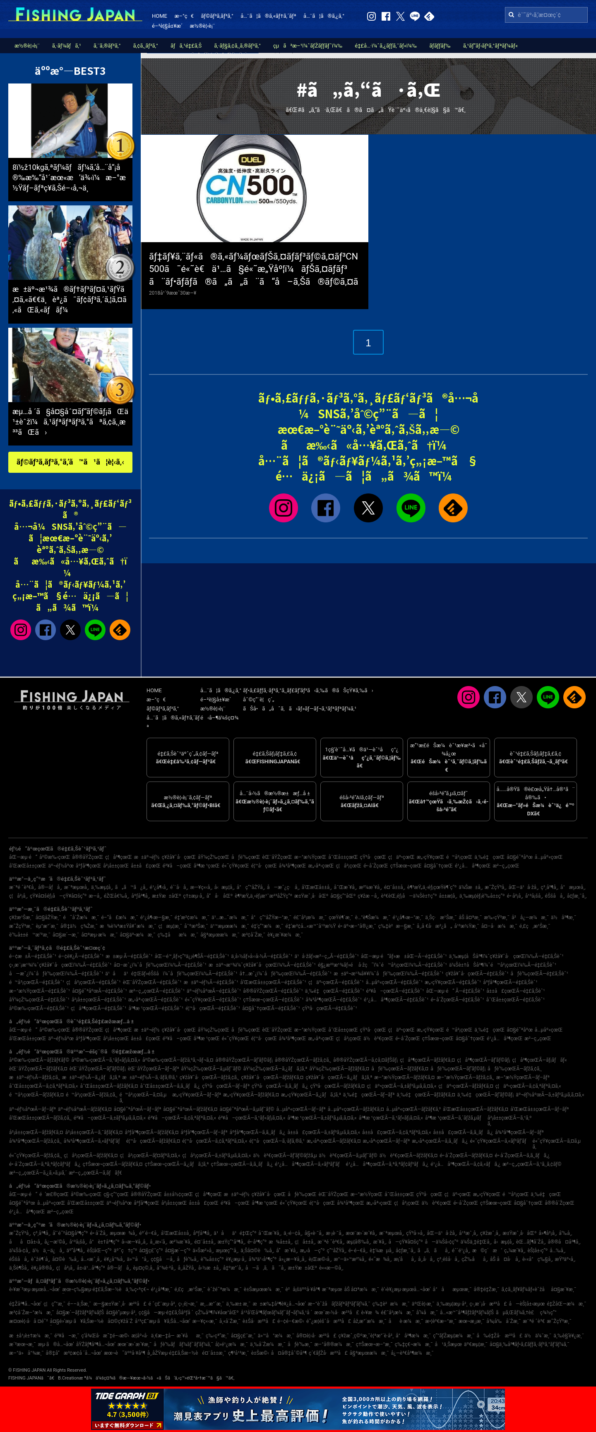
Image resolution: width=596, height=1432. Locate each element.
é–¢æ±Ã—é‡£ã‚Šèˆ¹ (32, 956)
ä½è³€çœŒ (378, 1038)
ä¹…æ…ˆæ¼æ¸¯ (230, 917)
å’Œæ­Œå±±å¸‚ (317, 887)
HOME (159, 16)
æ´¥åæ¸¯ (190, 1336)
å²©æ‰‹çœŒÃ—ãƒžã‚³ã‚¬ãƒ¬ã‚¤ (178, 1060)
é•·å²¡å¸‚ (515, 896)
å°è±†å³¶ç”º (104, 1242)
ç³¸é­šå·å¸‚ (448, 1259)
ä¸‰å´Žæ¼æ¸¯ (268, 1344)
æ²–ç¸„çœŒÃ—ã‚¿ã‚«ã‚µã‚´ (38, 1173)
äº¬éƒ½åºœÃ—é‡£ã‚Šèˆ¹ (214, 991)
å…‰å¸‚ (557, 1250)
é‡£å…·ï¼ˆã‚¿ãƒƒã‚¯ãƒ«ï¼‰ (386, 46)
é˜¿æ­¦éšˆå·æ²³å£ (328, 1321)
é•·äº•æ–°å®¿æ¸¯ (357, 926)
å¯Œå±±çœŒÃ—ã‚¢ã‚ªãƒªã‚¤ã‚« (43, 1086)
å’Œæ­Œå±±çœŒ (27, 866)
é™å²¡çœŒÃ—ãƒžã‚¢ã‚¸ (92, 1095)
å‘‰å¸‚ (565, 1233)
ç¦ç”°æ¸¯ (54, 1304)
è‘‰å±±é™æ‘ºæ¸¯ (29, 935)
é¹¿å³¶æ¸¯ (162, 1289)
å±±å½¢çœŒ (178, 1194)
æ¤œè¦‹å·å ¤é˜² (28, 1321)
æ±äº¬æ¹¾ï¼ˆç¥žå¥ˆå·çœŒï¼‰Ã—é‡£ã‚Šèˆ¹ (262, 965)
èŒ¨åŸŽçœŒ (277, 857)
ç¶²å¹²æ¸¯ (238, 1353)
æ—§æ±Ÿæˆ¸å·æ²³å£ (119, 1304)
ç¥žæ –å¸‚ (368, 896)
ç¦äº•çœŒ (401, 857)
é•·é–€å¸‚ (358, 1250)
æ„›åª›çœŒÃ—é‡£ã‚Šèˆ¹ (155, 1000)
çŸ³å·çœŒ (373, 857)
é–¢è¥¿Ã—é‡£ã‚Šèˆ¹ (80, 956)
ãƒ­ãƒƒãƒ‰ (439, 46)
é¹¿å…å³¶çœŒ (472, 866)
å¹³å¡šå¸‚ (534, 896)
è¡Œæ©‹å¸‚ (320, 1259)
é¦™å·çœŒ (264, 866)
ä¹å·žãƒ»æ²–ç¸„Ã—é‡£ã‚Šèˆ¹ (327, 956)
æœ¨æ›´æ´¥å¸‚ (361, 1233)
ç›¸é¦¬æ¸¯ (188, 1304)
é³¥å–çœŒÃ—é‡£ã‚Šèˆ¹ (395, 991)
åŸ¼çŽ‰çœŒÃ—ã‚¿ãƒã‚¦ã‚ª (275, 1069)
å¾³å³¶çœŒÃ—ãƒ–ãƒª (519, 1132)
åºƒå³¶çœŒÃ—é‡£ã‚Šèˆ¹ (510, 982)
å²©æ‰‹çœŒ (54, 857)
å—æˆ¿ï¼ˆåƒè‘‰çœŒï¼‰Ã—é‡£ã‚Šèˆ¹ (56, 974)
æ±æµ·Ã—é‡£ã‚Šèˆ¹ (129, 956)
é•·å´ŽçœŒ (375, 866)
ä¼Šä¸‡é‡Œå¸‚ (476, 1242)
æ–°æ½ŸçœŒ (310, 857)
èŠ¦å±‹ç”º (537, 1250)
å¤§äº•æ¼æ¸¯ (137, 935)
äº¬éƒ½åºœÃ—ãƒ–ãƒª (32, 1109)
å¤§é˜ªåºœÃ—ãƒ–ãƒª (137, 1109)
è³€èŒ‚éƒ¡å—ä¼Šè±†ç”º (409, 896)
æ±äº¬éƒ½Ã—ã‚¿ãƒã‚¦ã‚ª (91, 1077)
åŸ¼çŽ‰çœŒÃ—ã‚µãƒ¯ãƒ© (211, 1069)
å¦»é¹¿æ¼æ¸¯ (231, 1344)
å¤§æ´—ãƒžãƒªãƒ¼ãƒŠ (80, 1312)
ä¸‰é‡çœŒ (489, 857)
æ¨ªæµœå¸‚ (76, 887)
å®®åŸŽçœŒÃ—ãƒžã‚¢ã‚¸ (303, 1060)
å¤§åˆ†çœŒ (438, 866)
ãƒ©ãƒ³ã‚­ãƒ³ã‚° (217, 16)
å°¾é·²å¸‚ (165, 1268)
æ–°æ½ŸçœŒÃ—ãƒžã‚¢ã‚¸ (465, 1077)
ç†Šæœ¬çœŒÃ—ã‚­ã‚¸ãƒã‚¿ (242, 1164)
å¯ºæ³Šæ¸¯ (196, 926)
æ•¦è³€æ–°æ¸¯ (441, 1321)
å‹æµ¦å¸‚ (224, 887)
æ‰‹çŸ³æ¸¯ (496, 917)
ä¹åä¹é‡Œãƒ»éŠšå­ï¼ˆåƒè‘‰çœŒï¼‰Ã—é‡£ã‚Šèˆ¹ (171, 974)
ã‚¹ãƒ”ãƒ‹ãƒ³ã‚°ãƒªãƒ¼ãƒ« (490, 46)
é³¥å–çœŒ (177, 866)
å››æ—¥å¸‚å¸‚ (135, 1242)
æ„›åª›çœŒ (321, 866)
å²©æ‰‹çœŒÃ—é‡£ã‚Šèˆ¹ (39, 1008)
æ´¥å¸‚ (379, 1242)
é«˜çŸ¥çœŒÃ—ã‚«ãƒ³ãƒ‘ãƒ (500, 1141)
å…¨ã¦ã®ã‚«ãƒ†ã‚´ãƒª (268, 16)
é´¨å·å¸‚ (179, 887)
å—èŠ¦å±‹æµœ (527, 1304)
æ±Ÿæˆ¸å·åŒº (311, 896)
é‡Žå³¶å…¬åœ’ (25, 1304)
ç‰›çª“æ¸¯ (217, 1336)
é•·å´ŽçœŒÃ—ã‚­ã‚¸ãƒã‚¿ (522, 1155)
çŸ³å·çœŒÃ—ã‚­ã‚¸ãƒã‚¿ (280, 1086)
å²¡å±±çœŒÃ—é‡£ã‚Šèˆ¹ (99, 1000)
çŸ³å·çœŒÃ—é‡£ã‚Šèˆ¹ (329, 1008)
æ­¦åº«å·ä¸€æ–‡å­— (152, 1336)
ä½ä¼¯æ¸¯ (537, 1336)
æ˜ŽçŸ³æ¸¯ (21, 926)
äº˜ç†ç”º (125, 1250)
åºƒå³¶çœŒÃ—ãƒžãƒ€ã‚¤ (151, 1132)
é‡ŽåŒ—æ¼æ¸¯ (566, 1304)
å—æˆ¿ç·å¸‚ (283, 887)
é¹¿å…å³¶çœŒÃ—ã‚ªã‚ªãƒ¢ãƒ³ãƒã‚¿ (387, 1164)
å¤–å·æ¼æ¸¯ (499, 926)
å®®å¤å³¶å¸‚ (564, 1242)
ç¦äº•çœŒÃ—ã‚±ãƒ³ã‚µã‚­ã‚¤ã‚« (401, 1086)
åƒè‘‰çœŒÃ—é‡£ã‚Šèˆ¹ (539, 974)
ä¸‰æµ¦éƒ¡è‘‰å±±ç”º (482, 896)
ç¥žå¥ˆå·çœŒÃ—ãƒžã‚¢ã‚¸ (209, 1077)
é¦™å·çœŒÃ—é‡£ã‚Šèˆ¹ (212, 1008)
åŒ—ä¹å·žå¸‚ (524, 887)
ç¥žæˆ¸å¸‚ (490, 1233)
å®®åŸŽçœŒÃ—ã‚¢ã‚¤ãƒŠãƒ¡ (365, 1060)
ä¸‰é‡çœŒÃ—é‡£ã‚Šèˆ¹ (334, 991)
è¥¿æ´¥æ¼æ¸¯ (285, 935)
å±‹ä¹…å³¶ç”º (91, 1268)
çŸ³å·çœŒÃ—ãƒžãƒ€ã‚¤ (337, 1086)
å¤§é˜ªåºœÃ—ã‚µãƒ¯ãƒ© (247, 1109)
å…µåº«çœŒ (549, 857)
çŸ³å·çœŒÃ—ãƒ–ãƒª (226, 1086)
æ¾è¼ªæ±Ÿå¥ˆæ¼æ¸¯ (128, 926)
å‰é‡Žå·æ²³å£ (500, 1336)
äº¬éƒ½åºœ (61, 866)
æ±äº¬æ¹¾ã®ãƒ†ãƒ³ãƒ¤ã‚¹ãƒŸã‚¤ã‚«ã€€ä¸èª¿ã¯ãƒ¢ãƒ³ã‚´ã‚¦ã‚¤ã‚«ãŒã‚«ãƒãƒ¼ (69, 299)
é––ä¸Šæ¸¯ (79, 1304)
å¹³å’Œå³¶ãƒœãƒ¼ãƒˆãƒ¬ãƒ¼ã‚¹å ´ (276, 1312)
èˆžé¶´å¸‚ (40, 1259)
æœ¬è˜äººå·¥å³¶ (124, 1353)
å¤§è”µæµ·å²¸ (121, 1312)
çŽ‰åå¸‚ (474, 1259)
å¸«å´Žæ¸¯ (229, 1321)
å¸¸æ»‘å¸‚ (158, 1242)
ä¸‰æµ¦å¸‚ (102, 887)
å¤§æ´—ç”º (177, 1250)
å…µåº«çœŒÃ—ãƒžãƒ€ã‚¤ (356, 1109)
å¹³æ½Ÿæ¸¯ (466, 926)
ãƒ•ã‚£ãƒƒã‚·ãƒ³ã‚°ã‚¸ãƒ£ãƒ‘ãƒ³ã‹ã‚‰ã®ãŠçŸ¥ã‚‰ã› (308, 690)
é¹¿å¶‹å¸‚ (159, 887)
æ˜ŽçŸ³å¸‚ (496, 887)
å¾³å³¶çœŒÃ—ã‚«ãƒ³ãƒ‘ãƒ (94, 1141)
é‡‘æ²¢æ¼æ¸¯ (192, 917)
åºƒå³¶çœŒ (88, 866)
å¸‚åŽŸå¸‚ (187, 1268)
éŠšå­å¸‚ (555, 896)
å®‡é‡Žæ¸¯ (487, 1289)
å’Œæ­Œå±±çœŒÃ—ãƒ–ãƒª (539, 1109)
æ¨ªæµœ (332, 1289)
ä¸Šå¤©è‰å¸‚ (257, 1250)
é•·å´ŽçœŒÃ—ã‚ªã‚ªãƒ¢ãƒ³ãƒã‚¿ (45, 1164)
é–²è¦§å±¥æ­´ (167, 26)
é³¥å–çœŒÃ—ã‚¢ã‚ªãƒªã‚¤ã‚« (182, 1118)
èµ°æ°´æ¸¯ (47, 926)
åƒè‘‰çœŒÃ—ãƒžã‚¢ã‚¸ (515, 1069)
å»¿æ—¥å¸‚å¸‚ (292, 1259)
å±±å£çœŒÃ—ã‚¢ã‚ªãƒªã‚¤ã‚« (396, 1132)
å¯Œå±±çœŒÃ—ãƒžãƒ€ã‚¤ (109, 1086)
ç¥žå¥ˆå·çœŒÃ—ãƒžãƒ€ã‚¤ (272, 1077)
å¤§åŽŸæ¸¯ (48, 917)
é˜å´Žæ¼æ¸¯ (81, 917)
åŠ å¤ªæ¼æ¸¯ (361, 1289)
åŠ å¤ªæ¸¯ (470, 917)
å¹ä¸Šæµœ (448, 1344)
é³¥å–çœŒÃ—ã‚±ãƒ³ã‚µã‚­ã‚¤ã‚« (110, 1118)
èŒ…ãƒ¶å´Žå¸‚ (531, 1242)
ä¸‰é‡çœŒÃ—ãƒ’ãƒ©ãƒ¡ (485, 1095)
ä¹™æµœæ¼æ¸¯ (229, 926)
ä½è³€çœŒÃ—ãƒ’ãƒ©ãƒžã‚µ (285, 1155)
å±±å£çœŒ (146, 866)
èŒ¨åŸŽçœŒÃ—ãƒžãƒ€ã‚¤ (38, 1069)
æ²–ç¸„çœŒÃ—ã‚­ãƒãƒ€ (95, 1173)
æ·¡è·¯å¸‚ (335, 1233)
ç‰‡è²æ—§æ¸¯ (396, 926)
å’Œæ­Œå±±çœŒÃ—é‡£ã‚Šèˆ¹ (273, 982)
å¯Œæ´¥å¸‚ (345, 887)
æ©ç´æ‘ (487, 1250)
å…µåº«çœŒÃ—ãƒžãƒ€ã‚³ (413, 1109)
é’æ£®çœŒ (54, 1194)
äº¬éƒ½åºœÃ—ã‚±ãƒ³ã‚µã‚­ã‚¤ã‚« (550, 1095)
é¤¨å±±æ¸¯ (214, 1353)
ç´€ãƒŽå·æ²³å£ (328, 1353)
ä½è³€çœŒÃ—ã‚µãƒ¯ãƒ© (348, 1155)
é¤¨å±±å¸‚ (394, 887)
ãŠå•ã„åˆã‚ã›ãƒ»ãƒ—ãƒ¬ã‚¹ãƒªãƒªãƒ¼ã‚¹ (299, 708)
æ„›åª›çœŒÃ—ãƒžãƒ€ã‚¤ (334, 1141)
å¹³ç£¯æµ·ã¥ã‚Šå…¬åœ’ (162, 1321)
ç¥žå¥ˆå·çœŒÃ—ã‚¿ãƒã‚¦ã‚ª (338, 1077)
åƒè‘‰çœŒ (245, 857)
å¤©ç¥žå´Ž (120, 1321)
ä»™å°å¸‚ (138, 1259)
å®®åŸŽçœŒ (87, 857)
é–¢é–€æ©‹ (290, 1321)
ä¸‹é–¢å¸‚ (293, 1233)
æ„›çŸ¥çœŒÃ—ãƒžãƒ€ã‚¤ (251, 1095)
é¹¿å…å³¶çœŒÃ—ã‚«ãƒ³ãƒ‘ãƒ (309, 1164)
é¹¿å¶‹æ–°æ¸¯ (408, 917)
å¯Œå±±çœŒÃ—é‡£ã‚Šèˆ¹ (515, 1000)
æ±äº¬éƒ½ (147, 857)
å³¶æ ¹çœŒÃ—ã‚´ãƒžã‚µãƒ (455, 1118)
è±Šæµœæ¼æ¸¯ (263, 1289)
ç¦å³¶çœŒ (118, 857)
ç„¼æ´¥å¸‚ (514, 1250)
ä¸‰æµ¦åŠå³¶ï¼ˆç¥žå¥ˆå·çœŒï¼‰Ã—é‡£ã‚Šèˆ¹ (506, 956)
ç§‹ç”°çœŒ (116, 1194)
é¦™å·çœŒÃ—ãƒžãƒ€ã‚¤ (153, 1141)
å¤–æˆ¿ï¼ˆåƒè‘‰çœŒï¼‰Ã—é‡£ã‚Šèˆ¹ (160, 965)
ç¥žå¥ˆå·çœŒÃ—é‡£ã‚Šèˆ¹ (476, 974)
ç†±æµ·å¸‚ (193, 896)
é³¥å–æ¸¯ (66, 1336)
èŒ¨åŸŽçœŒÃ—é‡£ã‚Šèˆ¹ (152, 982)
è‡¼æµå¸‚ (382, 1250)
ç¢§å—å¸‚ (163, 1259)
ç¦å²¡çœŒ (349, 866)
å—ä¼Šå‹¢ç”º (442, 1242)
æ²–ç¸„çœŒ (506, 866)
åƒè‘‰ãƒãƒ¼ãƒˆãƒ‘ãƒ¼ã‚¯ (183, 1344)
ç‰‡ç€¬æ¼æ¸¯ (414, 1344)
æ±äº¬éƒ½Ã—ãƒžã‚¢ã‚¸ (34, 1077)
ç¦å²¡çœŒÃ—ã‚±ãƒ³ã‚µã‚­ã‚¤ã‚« (217, 1155)
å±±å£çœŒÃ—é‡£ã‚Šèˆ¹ (515, 991)
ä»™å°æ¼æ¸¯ (276, 1336)
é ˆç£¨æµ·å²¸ (162, 1304)
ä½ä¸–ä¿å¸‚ (48, 1250)
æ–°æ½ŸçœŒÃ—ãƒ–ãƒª (523, 1077)
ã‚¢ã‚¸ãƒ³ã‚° (145, 46)
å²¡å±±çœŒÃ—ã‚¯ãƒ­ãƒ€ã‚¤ (94, 1132)
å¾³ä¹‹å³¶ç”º (263, 1259)
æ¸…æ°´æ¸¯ (212, 1304)
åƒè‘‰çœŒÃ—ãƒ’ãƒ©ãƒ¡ (457, 1069)
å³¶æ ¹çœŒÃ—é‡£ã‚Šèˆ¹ (156, 1008)
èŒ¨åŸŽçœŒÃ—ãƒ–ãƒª (153, 1069)
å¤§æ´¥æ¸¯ (563, 1289)
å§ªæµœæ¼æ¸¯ (220, 935)
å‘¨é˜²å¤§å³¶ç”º (70, 1233)
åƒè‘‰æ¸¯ (300, 1344)
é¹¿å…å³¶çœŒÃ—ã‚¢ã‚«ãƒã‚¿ (465, 1164)
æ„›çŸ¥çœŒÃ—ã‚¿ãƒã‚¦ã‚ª (311, 1095)
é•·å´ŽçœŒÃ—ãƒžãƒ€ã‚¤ (466, 1155)
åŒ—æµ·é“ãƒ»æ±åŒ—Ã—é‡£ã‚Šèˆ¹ (404, 956)
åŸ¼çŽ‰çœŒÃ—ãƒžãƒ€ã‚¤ (339, 1069)
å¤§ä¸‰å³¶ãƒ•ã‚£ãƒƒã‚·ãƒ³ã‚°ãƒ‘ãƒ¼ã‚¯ (530, 1344)
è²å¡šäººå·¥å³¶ (302, 1289)
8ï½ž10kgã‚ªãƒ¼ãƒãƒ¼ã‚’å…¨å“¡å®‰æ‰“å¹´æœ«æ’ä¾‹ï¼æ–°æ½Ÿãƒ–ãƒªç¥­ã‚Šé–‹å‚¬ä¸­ (69, 177)
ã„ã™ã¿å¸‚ (131, 887)
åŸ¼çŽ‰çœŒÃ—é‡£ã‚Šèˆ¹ (39, 1000)
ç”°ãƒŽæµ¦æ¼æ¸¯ (453, 1336)
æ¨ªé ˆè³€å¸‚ (22, 887)
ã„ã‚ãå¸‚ (434, 1250)
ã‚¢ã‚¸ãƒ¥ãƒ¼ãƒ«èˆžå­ (524, 1289)
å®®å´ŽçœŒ (559, 1203)
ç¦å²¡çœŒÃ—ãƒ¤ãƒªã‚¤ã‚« (150, 1155)
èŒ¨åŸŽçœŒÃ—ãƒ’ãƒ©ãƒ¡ (98, 1069)
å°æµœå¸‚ (573, 887)
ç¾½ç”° (548, 1312)
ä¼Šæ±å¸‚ (471, 887)
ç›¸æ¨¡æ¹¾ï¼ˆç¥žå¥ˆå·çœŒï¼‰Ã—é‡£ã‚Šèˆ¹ (60, 965)
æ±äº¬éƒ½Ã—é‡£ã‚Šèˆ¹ (211, 982)
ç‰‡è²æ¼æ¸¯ (391, 1304)
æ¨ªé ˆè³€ (534, 1321)
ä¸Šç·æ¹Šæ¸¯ (441, 917)
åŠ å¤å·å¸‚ (505, 1259)
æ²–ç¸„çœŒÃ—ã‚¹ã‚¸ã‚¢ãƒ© (531, 1164)
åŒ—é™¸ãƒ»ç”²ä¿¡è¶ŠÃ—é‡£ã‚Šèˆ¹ (192, 956)
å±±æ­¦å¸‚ (448, 896)
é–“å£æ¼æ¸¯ (119, 917)
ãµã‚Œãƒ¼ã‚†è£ (517, 1312)
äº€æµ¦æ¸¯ (476, 1344)
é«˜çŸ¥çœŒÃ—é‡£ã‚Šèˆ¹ (213, 1000)
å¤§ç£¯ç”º (151, 1250)
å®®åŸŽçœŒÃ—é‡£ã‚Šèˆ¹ (273, 991)
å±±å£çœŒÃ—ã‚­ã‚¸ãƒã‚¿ (463, 1132)
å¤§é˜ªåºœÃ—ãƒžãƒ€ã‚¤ (190, 1109)
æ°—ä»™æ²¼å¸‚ (350, 1259)
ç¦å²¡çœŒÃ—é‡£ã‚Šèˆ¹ (93, 982)
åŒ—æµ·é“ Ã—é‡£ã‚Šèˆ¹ (455, 991)
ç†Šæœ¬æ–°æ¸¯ (374, 1344)
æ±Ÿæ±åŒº (166, 896)
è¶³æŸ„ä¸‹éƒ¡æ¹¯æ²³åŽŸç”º (263, 896)
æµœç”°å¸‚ (227, 1250)
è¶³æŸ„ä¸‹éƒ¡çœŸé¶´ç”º (432, 887)
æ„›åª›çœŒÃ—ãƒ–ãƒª (386, 1141)
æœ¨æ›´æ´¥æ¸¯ (134, 1344)
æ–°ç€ (183, 16)
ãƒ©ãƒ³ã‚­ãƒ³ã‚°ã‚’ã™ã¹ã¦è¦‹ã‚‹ (70, 461)
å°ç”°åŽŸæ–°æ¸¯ (271, 917)
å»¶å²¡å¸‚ (548, 1233)
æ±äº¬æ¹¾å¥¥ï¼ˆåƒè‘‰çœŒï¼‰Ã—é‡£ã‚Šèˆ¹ (388, 974)
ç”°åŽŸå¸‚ (336, 1250)
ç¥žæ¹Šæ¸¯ (21, 917)
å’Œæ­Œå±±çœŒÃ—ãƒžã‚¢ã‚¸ (40, 1118)
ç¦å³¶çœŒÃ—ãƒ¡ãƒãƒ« (539, 1060)
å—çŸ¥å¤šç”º (406, 1242)
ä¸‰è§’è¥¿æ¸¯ (568, 1336)
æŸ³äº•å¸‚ (565, 1259)
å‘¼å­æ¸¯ (427, 1312)
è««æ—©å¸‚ (331, 1268)
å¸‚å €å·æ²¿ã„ (434, 926)
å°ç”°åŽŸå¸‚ (251, 887)
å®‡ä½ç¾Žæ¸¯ (79, 926)
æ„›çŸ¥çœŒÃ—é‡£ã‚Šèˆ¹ (453, 982)
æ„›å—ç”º (312, 1250)
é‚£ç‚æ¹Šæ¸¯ (534, 926)
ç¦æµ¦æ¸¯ (170, 926)
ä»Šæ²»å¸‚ (203, 1250)
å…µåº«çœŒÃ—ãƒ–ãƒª (300, 1109)
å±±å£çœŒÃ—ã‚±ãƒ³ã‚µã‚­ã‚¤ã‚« (323, 1132)
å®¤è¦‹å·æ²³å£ (316, 1336)
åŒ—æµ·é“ (23, 857)
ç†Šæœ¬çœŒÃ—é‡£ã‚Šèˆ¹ (273, 1000)
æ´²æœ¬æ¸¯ (22, 1344)
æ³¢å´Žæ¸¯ (253, 935)
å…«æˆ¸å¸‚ (91, 1259)
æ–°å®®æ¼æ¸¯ (333, 1344)
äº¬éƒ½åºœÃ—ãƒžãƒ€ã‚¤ (85, 1109)
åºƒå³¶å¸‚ (140, 896)
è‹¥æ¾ (370, 1312)
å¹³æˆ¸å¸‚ (468, 1233)
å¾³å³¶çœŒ (292, 866)
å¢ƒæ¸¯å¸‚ (577, 896)
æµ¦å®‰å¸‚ (358, 1242)
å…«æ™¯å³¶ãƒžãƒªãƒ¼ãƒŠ (467, 1312)
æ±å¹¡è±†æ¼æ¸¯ (30, 1336)
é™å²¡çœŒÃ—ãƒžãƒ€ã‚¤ (36, 1095)
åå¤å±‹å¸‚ (25, 1242)
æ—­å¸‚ (95, 896)
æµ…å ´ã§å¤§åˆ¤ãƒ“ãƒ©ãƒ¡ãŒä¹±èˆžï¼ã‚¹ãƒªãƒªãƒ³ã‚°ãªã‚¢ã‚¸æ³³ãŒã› (70, 421)
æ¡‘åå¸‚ (405, 1259)
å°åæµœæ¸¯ (452, 1289)
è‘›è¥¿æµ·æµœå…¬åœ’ (406, 1289)
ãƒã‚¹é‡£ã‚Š (186, 46)
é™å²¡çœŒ (459, 857)
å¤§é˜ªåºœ (520, 857)
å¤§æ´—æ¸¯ (66, 935)
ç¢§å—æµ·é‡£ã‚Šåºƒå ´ (166, 1312)
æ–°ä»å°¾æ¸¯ (26, 1353)
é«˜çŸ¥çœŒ (235, 866)
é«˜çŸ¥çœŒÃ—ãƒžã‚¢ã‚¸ (35, 1155)
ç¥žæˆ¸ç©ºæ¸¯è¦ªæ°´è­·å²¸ (366, 1336)
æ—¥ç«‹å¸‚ (201, 887)
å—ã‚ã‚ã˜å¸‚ (265, 1268)
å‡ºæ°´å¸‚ (233, 1268)
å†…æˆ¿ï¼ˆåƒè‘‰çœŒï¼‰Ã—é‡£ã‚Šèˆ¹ (286, 974)
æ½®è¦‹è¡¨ (202, 26)
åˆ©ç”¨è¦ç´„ (258, 699)
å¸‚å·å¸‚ (426, 1259)
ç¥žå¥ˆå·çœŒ (179, 857)
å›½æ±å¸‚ (209, 1268)
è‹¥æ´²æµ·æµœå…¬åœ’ (34, 1289)
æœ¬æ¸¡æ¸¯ (471, 1321)
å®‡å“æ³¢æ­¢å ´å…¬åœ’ (74, 1353)
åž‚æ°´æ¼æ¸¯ (370, 1321)
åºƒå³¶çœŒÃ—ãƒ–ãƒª (203, 1132)
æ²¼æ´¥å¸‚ (370, 887)
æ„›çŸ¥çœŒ (430, 857)
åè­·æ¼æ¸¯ (406, 1321)
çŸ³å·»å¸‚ (415, 1233)
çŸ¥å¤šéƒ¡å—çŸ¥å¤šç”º (58, 896)
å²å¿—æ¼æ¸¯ (530, 917)
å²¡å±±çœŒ (116, 866)
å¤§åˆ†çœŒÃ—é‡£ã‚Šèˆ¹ (271, 1008)
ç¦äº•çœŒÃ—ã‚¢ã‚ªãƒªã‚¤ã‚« (528, 1086)
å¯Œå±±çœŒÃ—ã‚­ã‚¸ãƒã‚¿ (170, 1086)
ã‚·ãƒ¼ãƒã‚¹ (66, 46)
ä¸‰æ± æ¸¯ (238, 1304)
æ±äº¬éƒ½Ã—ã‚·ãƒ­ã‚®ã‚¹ (150, 1077)
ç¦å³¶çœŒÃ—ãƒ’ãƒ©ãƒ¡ (483, 1060)
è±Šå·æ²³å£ (259, 1321)
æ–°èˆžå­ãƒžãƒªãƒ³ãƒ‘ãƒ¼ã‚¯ (339, 1304)
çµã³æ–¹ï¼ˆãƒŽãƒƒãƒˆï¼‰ (307, 46)
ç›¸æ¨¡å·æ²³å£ (488, 1304)
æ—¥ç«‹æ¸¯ (204, 1321)
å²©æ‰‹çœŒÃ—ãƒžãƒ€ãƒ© (39, 1060)
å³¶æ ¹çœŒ (207, 866)
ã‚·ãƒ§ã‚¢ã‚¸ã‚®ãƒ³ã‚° (237, 46)
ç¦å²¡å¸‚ (18, 896)
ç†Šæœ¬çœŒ (406, 866)
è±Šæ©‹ (260, 1353)
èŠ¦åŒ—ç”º (99, 1250)
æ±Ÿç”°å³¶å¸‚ (231, 1242)
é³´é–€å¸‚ (149, 1233)
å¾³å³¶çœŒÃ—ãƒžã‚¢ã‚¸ (35, 1141)
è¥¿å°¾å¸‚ (114, 1259)
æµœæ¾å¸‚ (123, 1233)
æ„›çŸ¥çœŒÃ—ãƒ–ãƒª (196, 1095)
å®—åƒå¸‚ (50, 887)
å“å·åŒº (220, 896)
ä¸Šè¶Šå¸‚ (19, 1268)
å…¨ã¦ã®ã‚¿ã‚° (323, 16)
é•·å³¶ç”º (257, 1242)
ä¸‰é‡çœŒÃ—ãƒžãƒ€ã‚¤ (426, 1095)
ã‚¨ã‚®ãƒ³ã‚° (107, 46)
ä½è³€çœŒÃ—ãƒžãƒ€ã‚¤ (409, 1155)
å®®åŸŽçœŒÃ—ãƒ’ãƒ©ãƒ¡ (244, 1060)
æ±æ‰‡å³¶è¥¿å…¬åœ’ (278, 1304)
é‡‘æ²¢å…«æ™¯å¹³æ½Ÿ (310, 926)
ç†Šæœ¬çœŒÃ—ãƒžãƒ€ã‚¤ (113, 1164)
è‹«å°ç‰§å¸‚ (537, 1259)
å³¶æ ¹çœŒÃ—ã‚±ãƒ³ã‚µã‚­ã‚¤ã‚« (322, 1118)
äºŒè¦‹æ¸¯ (423, 1304)
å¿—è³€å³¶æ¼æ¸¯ (412, 1353)
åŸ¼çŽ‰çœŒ (213, 857)
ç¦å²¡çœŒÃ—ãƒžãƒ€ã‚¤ (91, 1155)
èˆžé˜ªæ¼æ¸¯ (224, 1289)
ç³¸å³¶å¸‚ (549, 887)
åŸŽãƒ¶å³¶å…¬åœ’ (95, 1344)
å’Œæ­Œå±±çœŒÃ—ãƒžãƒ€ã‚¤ (475, 1109)
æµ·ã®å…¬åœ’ (56, 1344)
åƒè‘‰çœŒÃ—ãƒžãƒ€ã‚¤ (399, 1069)
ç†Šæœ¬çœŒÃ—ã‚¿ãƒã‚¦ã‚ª (177, 1164)
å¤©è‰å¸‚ (65, 1259)
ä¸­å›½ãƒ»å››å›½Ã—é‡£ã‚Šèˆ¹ (261, 956)
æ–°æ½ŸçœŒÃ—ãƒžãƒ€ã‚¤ (404, 1077)
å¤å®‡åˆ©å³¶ (289, 1353)
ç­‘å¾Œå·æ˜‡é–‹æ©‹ (105, 1336)
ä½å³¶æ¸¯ (563, 917)
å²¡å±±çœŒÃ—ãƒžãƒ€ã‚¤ (36, 1132)
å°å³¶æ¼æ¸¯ (413, 1336)
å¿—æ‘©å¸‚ (55, 1242)
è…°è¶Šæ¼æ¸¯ (373, 917)
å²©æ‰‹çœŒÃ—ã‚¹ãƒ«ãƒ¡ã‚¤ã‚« (105, 1060)
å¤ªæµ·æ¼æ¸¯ (99, 935)
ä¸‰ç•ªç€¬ (137, 1289)
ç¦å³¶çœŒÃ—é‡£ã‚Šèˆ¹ (98, 1008)
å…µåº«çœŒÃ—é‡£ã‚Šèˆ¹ (394, 982)
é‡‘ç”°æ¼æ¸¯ (267, 926)
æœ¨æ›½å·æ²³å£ (336, 1312)
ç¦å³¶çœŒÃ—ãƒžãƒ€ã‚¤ (427, 1060)
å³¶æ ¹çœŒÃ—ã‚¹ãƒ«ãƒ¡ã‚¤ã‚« (391, 1118)
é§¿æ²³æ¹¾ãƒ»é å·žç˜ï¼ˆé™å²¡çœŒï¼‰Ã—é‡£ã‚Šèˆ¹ (382, 965)
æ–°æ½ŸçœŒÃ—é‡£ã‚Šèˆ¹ (39, 991)
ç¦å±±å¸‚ (305, 1242)
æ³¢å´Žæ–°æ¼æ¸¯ (31, 1312)
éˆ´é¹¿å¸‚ (461, 1250)
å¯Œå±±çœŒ (343, 857)
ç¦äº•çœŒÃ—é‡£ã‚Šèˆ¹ (336, 982)
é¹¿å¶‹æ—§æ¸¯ (156, 917)
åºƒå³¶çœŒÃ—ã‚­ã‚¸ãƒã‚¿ (258, 1132)
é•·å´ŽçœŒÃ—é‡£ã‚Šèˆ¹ (457, 1000)
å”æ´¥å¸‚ (287, 1250)
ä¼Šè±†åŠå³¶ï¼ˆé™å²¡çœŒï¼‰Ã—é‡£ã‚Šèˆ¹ (502, 965)
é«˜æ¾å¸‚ (380, 1259)
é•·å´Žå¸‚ (99, 1233)
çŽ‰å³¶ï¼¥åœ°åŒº (217, 1312)
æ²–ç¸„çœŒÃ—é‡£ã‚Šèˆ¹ (157, 991)
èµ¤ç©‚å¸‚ (144, 1268)
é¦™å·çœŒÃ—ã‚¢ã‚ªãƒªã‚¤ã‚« (214, 1141)
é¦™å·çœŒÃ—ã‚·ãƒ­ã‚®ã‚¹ (277, 1141)
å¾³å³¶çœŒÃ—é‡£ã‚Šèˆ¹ (334, 1000)
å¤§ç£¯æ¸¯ (243, 1336)
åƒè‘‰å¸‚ (188, 1259)
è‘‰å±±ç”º (212, 1259)
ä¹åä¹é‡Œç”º (235, 1233)
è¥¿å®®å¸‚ (42, 1268)
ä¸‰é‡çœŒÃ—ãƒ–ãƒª (369, 1095)
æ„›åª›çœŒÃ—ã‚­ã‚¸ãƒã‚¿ (440, 1141)
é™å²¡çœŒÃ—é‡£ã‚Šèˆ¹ (36, 982)
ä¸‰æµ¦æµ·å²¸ (452, 1304)
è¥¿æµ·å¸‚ (236, 1259)
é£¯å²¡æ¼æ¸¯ (310, 917)
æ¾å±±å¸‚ (281, 1242)
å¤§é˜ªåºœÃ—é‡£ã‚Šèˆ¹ (99, 991)
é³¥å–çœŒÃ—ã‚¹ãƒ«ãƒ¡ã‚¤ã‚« (251, 1118)
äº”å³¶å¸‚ (75, 1250)
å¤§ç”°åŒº (343, 896)
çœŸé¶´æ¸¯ (341, 917)
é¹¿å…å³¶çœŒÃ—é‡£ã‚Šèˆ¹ (396, 1000)
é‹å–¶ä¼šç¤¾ (219, 718)
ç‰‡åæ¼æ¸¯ (177, 935)
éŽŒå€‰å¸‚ (117, 896)
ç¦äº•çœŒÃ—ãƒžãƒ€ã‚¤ (465, 1086)
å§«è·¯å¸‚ (314, 1233)
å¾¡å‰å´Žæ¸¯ (503, 1321)
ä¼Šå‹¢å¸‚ (19, 1250)
